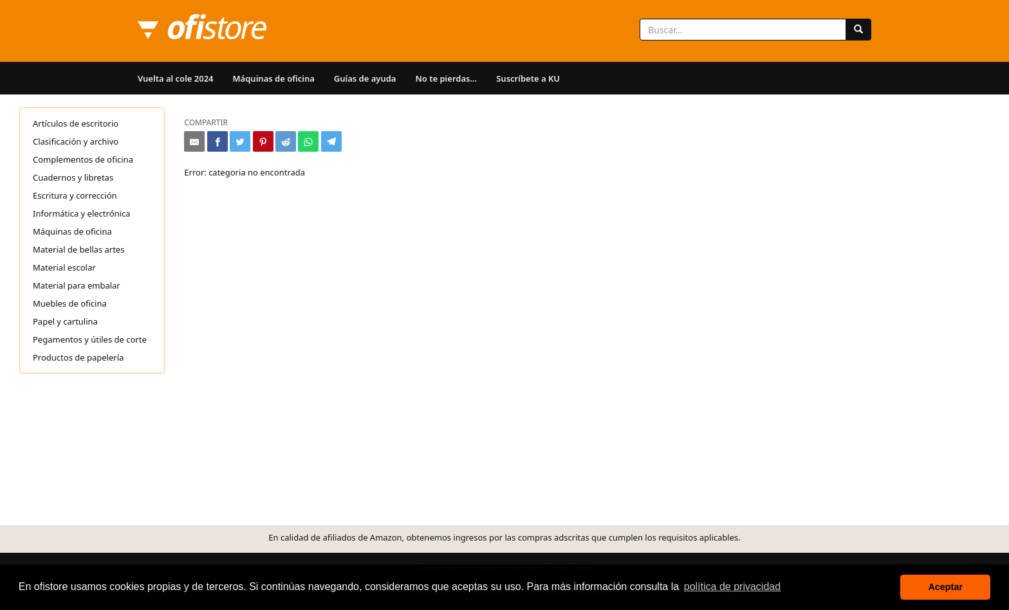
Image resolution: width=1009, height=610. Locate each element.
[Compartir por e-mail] (194, 141)
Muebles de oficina (70, 303)
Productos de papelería (78, 357)
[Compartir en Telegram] (331, 141)
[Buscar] (858, 29)
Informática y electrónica (81, 213)
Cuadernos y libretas (73, 177)
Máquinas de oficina (274, 78)
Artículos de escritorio (75, 123)
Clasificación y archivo (75, 141)
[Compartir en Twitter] (240, 141)
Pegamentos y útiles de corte (90, 339)
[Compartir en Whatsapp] (308, 141)
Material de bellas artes (78, 249)
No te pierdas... (446, 78)
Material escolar (64, 267)
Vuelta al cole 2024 (176, 78)
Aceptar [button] (945, 587)
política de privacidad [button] (732, 586)
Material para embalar (76, 285)
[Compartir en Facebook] (217, 141)
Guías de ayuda (365, 78)
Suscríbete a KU (528, 78)
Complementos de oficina (83, 159)
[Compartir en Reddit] (285, 141)
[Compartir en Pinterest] (263, 141)
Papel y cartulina (65, 321)
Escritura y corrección (75, 195)
